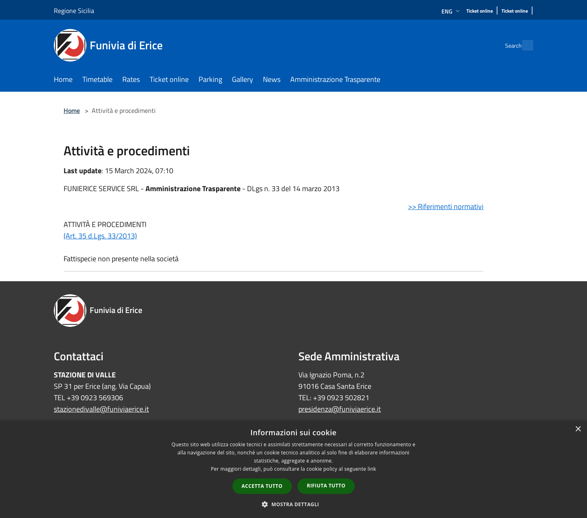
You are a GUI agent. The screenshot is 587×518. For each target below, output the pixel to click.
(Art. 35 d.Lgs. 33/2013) (100, 235)
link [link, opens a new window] (372, 468)
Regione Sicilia (74, 10)
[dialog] (293, 469)
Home (72, 110)
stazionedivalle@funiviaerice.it (101, 408)
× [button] (578, 429)
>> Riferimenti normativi (445, 206)
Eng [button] (451, 11)
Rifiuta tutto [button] (326, 485)
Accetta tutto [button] (262, 486)
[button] (293, 504)
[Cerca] (523, 45)
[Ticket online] (479, 11)
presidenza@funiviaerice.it (339, 408)
